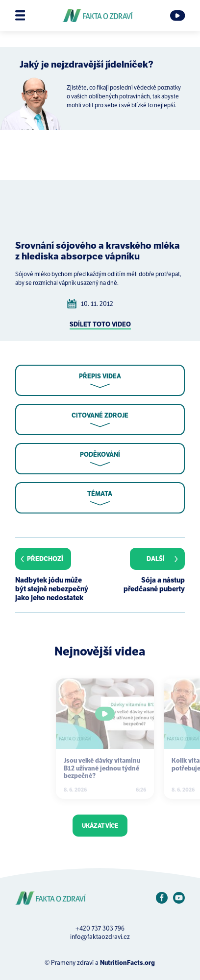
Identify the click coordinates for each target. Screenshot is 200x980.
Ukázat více (100, 825)
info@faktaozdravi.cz (100, 937)
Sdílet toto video (100, 324)
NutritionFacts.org (127, 962)
